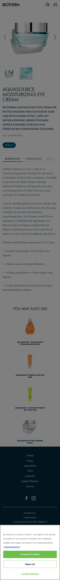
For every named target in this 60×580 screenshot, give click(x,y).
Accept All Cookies (30, 554)
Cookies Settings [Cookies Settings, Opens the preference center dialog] (30, 574)
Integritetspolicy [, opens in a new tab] (12, 547)
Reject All (30, 564)
